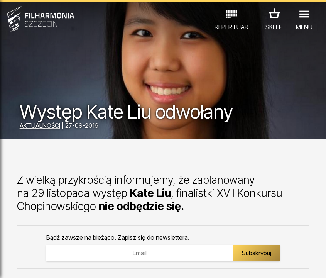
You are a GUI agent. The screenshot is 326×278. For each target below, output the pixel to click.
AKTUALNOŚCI (40, 125)
